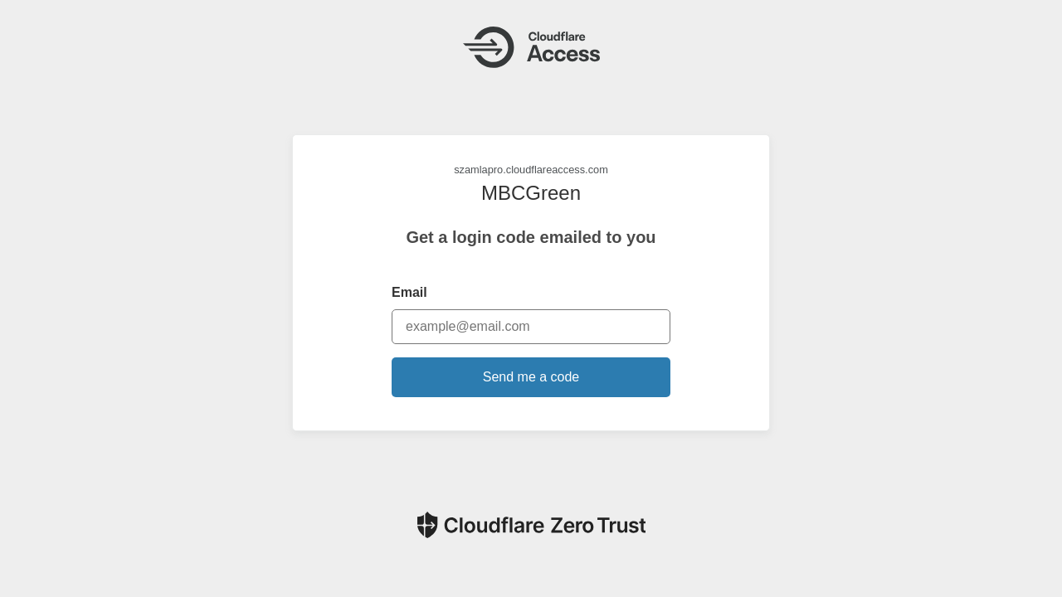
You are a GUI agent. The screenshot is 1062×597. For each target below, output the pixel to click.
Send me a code (531, 377)
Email (409, 292)
